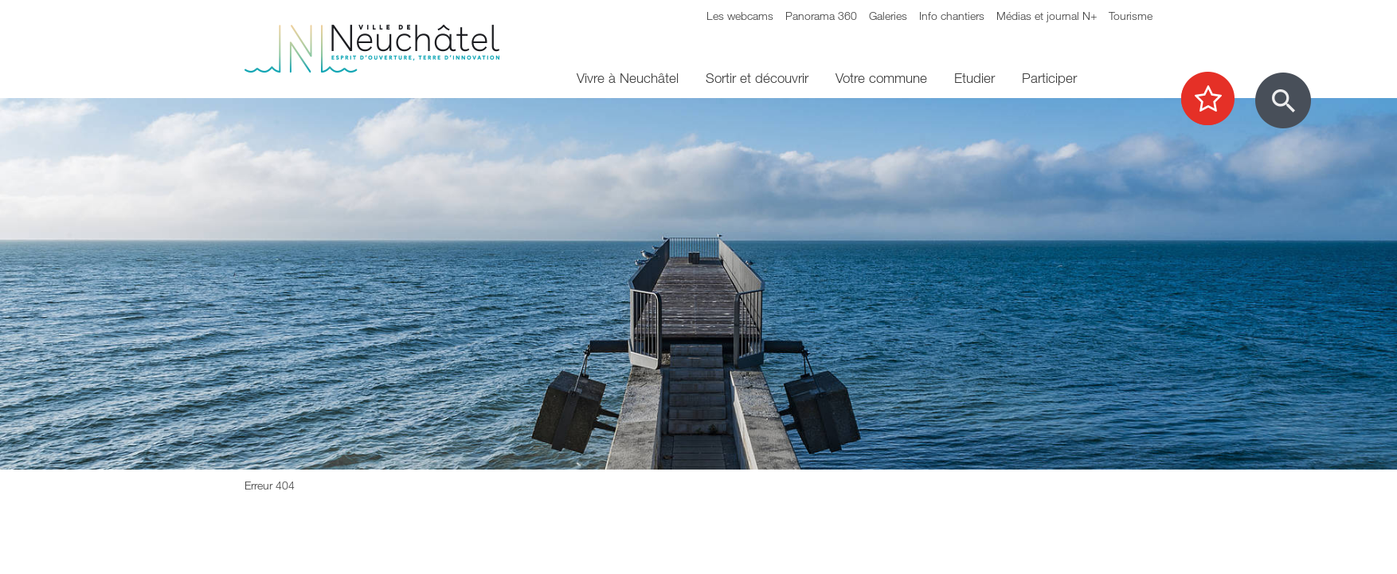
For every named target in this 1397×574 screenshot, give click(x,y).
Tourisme (1130, 15)
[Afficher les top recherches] (1215, 100)
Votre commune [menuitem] (881, 77)
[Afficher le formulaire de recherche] (1283, 100)
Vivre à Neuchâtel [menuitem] (628, 77)
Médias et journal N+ (1046, 15)
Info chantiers (951, 15)
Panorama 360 (821, 15)
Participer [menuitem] (1049, 77)
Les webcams (739, 15)
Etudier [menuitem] (974, 77)
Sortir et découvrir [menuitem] (757, 77)
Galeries (888, 15)
